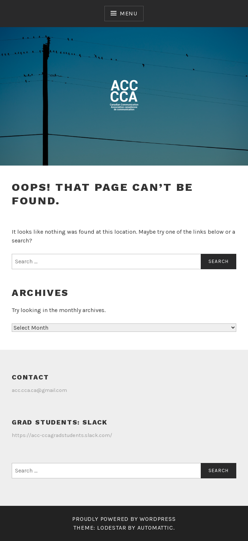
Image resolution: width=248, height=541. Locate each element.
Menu (128, 13)
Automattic (155, 527)
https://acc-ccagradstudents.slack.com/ (62, 435)
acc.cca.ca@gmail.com (39, 390)
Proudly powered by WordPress (123, 518)
